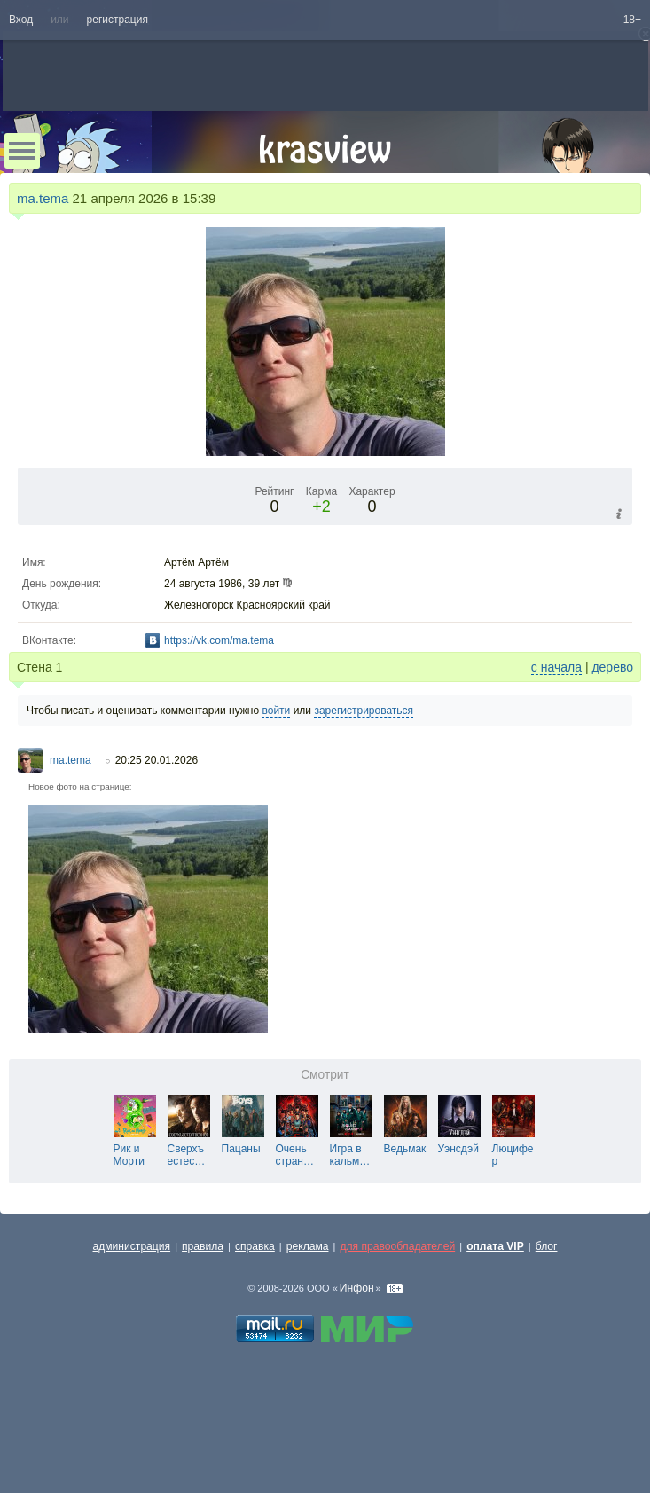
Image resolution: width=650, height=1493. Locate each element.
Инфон (357, 1288)
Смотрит (325, 1074)
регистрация (117, 19)
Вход (21, 19)
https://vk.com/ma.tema (219, 640)
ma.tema (42, 198)
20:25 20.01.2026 (156, 760)
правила (202, 1246)
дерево (612, 667)
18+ (632, 19)
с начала (556, 667)
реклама (307, 1246)
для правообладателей (397, 1246)
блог (547, 1246)
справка (255, 1246)
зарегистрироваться (363, 710)
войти (276, 710)
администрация (132, 1246)
